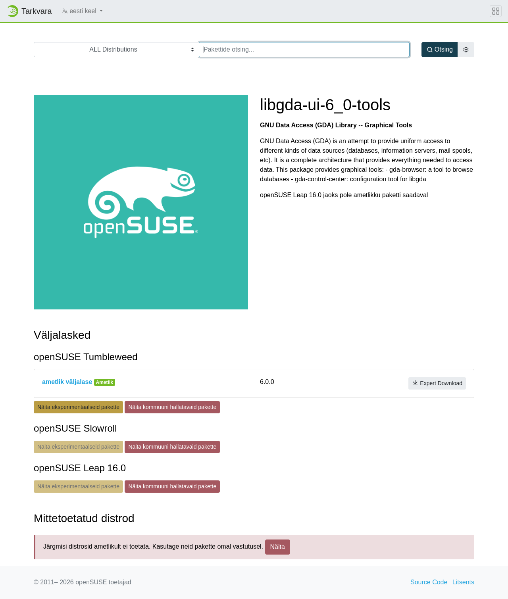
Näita (277, 546)
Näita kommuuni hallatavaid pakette (172, 407)
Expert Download (437, 383)
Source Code (428, 582)
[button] (82, 11)
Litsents (463, 582)
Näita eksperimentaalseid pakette (78, 407)
